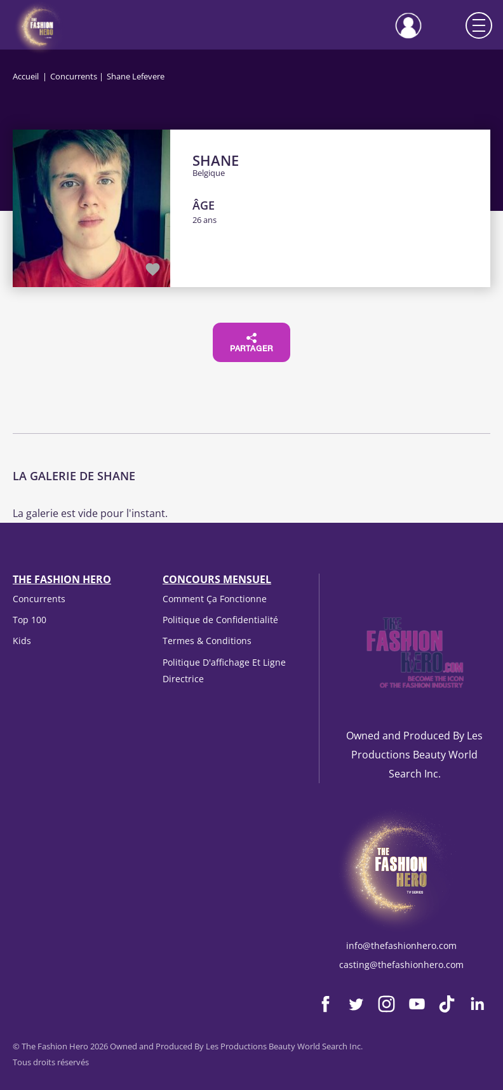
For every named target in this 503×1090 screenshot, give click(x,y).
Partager (251, 343)
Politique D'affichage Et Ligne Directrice (224, 670)
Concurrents (73, 76)
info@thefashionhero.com (401, 945)
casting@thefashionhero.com (401, 965)
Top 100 (29, 620)
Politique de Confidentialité (220, 620)
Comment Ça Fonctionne (215, 599)
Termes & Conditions (207, 641)
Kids (22, 641)
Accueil (26, 76)
